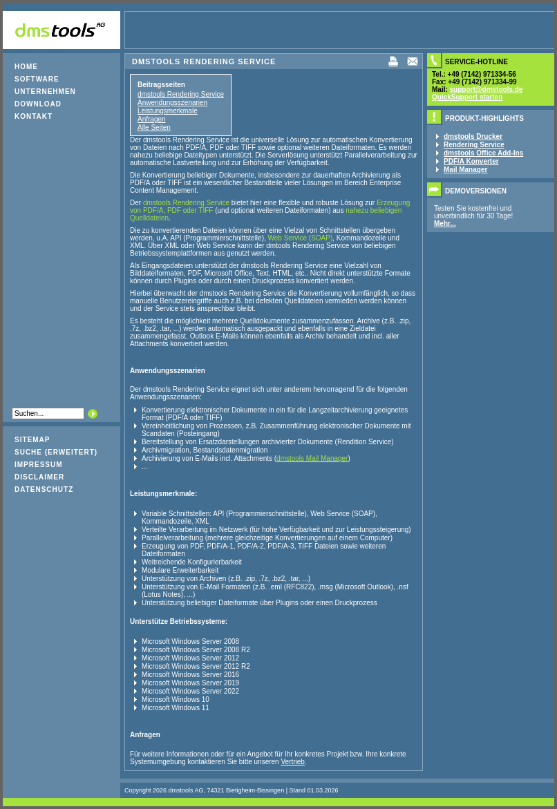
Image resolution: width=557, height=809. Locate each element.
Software (37, 79)
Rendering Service (474, 145)
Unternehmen (45, 91)
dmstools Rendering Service (181, 94)
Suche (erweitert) (56, 452)
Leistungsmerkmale (168, 111)
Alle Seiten (154, 127)
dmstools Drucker (473, 136)
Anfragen (152, 119)
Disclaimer (39, 477)
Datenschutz (44, 489)
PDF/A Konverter (471, 161)
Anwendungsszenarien (172, 102)
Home (26, 66)
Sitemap (32, 440)
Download (38, 104)
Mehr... (445, 223)
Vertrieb (292, 761)
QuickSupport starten (467, 97)
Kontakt (34, 116)
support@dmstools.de (486, 89)
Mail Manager (465, 169)
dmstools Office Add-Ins (483, 153)
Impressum (39, 464)
